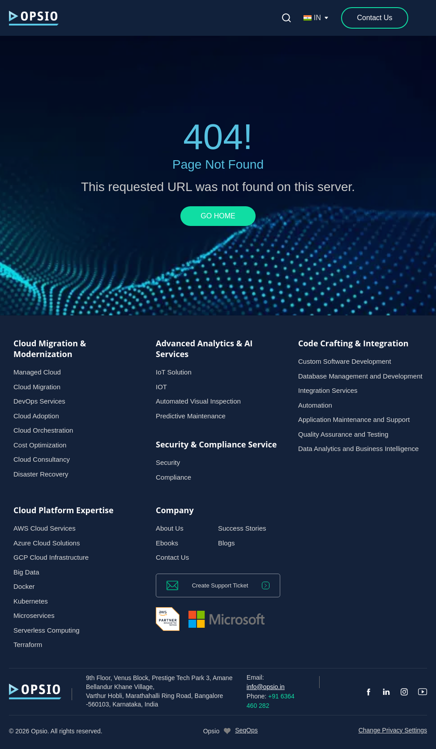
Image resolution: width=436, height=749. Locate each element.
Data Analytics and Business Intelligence (358, 448)
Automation (315, 405)
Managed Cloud (37, 372)
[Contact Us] (374, 18)
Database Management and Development (360, 376)
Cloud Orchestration (43, 430)
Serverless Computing (46, 630)
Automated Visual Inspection (198, 401)
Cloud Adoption (36, 416)
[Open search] (286, 17)
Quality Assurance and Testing (343, 434)
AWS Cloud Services (44, 528)
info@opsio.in (266, 686)
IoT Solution (174, 372)
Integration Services (328, 390)
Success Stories (242, 528)
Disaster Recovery (40, 474)
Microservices (34, 615)
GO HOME (218, 216)
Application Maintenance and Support (354, 419)
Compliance (173, 477)
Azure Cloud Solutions (46, 543)
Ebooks (167, 543)
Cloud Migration (36, 387)
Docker (24, 586)
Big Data (26, 572)
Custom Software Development (344, 361)
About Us (170, 528)
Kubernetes (30, 601)
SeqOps (246, 730)
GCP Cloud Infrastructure (51, 557)
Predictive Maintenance (191, 416)
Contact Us (172, 557)
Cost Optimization (39, 445)
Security (168, 462)
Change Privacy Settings (393, 730)
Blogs (226, 543)
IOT (161, 387)
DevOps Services (39, 401)
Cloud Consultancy (41, 459)
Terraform (27, 644)
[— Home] (34, 18)
